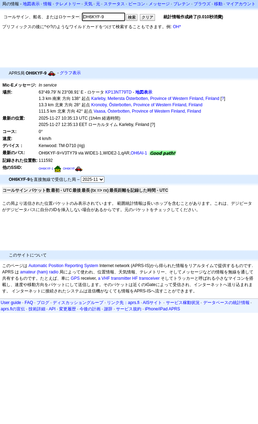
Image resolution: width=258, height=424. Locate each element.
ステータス (114, 3)
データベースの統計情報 (226, 302)
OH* (177, 26)
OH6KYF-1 (46, 168)
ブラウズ (202, 3)
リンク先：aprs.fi (123, 302)
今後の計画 (90, 308)
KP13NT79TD (118, 92)
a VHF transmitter (114, 278)
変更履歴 (67, 308)
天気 (88, 3)
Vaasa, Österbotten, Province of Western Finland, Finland (147, 111)
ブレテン (181, 3)
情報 (47, 3)
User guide (11, 302)
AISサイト (152, 302)
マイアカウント (241, 3)
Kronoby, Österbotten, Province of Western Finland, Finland (146, 104)
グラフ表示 (70, 72)
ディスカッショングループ (78, 302)
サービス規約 (128, 308)
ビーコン (136, 3)
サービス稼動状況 (183, 302)
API (52, 308)
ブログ (43, 302)
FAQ (29, 302)
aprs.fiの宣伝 (13, 308)
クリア (147, 17)
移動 (218, 3)
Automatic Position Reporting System (63, 265)
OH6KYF (69, 168)
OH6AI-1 (139, 153)
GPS (75, 278)
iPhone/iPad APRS (162, 308)
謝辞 (108, 308)
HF (135, 278)
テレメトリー (67, 3)
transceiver (149, 278)
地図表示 (31, 3)
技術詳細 (36, 308)
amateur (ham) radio (39, 272)
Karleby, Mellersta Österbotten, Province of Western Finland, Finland (155, 98)
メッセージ (159, 3)
